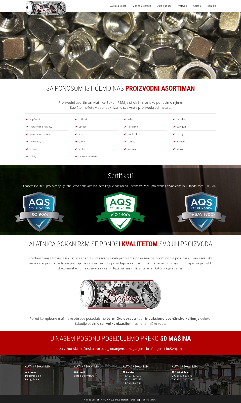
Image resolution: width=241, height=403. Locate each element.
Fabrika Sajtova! (149, 399)
